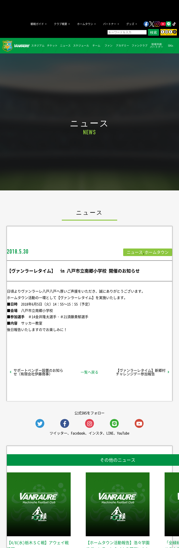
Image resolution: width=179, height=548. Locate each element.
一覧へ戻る (89, 372)
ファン (109, 45)
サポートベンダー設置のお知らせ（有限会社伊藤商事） (38, 372)
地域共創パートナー (156, 45)
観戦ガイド (37, 24)
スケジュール (81, 45)
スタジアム (38, 45)
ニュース (65, 45)
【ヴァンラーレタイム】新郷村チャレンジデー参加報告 (140, 372)
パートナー (109, 24)
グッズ (130, 24)
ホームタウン (85, 24)
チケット (52, 45)
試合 (23, 45)
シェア (36, 341)
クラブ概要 (60, 24)
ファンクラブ (140, 45)
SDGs (170, 45)
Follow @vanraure (134, 341)
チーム (96, 45)
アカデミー (122, 45)
